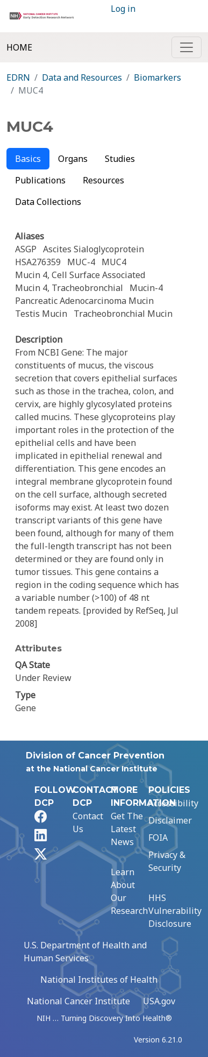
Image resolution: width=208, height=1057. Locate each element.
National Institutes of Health (98, 979)
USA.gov (159, 1001)
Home (19, 47)
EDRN (18, 77)
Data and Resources (82, 77)
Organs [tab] (73, 159)
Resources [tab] (103, 180)
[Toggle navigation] (186, 47)
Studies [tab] (120, 159)
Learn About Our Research (129, 891)
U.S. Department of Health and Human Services (85, 951)
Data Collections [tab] (48, 202)
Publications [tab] (40, 180)
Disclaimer (170, 820)
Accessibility (173, 803)
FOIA (158, 837)
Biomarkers (157, 77)
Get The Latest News (127, 829)
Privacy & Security (166, 861)
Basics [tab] (28, 159)
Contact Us (88, 822)
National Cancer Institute (78, 1001)
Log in (123, 9)
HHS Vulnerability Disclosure (175, 911)
